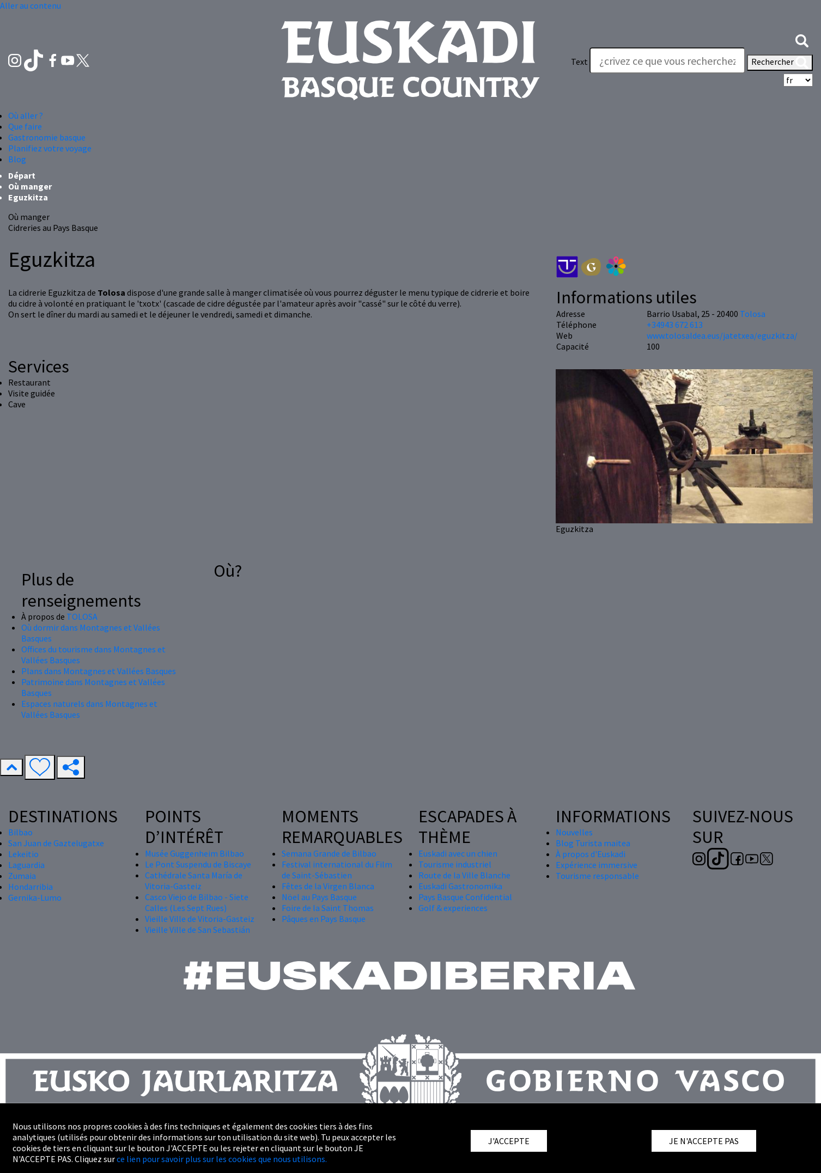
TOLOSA (82, 616)
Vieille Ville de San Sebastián (197, 929)
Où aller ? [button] (25, 115)
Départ (21, 175)
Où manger (30, 186)
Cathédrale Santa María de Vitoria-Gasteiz (193, 880)
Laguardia (26, 864)
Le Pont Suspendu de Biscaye (198, 864)
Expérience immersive (596, 864)
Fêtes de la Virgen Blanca (328, 886)
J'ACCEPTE (509, 1140)
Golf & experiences (453, 907)
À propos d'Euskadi (590, 853)
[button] (801, 39)
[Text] (667, 60)
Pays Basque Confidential (465, 896)
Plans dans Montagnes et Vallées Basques (98, 670)
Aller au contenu (30, 5)
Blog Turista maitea (593, 843)
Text (579, 61)
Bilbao (20, 832)
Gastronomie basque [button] (47, 137)
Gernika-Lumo (35, 897)
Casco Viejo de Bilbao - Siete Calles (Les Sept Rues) (196, 902)
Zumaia (22, 875)
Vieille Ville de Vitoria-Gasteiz (199, 918)
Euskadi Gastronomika (460, 886)
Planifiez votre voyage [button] (50, 148)
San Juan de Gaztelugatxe (56, 843)
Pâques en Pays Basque (324, 918)
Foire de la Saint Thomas (328, 907)
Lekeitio (23, 853)
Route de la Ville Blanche (464, 875)
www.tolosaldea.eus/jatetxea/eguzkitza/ (722, 335)
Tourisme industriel (454, 864)
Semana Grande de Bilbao (329, 853)
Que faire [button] (25, 126)
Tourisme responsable (597, 875)
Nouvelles (574, 832)
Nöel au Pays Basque (319, 896)
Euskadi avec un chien (457, 853)
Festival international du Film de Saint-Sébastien (337, 870)
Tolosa (752, 313)
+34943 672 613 (675, 324)
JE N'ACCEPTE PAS (704, 1140)
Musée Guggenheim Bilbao (194, 853)
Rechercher (779, 62)
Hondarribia (30, 886)
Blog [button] (17, 159)
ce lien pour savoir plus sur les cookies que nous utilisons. (222, 1158)
